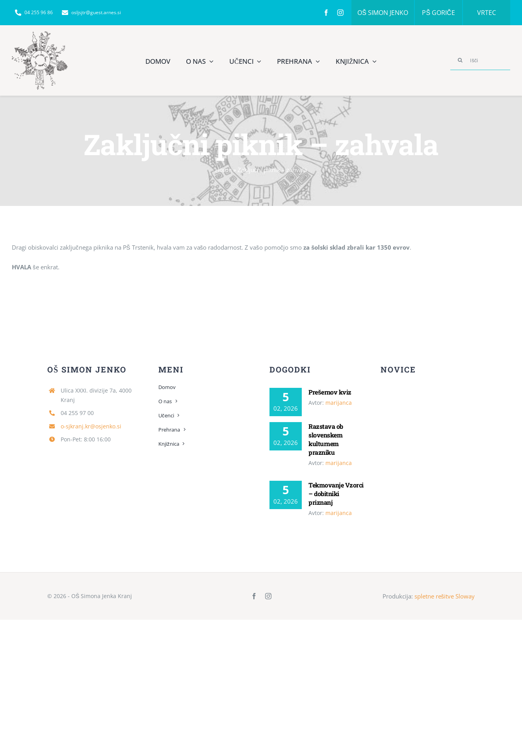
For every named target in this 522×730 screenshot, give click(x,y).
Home (223, 170)
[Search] (460, 60)
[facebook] (326, 12)
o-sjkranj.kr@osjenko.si (91, 426)
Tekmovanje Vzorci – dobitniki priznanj (335, 493)
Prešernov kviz (329, 392)
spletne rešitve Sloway (444, 596)
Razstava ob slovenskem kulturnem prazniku (325, 439)
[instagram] (340, 12)
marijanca (338, 402)
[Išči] (480, 60)
